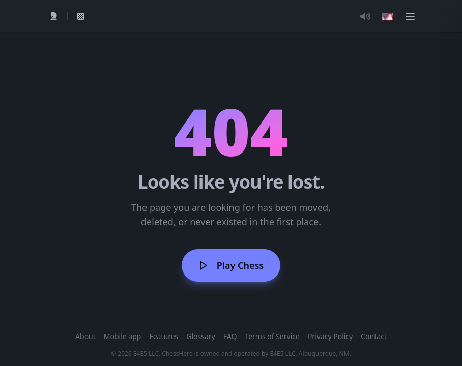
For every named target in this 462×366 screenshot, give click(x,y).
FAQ (230, 336)
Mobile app (122, 336)
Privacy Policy (330, 336)
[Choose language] (388, 16)
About (85, 336)
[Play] (54, 16)
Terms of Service (272, 336)
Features (163, 336)
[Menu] (410, 16)
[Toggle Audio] (365, 16)
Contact (374, 336)
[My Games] (81, 16)
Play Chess (231, 265)
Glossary (200, 336)
